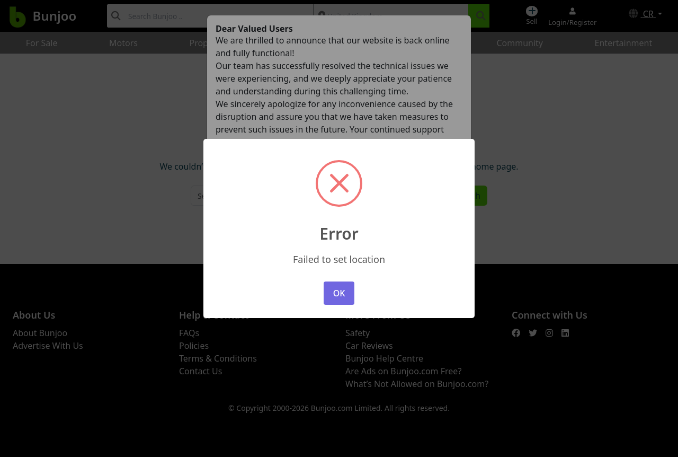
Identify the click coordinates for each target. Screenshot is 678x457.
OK (339, 293)
